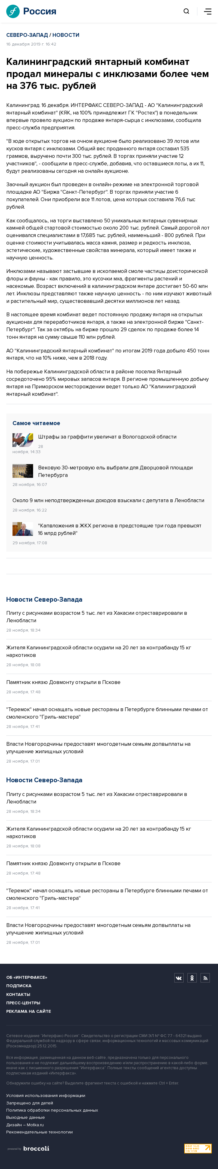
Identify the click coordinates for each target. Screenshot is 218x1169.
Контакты (18, 994)
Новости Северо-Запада (44, 600)
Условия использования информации (45, 1095)
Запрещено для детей (29, 1103)
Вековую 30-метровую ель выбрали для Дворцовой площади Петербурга (102, 471)
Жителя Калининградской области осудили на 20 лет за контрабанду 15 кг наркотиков (98, 651)
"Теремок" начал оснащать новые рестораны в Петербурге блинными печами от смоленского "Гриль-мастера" (107, 713)
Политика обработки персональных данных (52, 1110)
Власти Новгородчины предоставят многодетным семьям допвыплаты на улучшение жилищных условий (98, 748)
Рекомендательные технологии (39, 1132)
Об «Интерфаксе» (26, 977)
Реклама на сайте (28, 1011)
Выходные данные (25, 1117)
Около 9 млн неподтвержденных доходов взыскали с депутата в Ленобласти (108, 500)
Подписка (19, 985)
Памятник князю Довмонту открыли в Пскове (63, 682)
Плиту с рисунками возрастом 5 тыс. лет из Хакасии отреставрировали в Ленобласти (96, 617)
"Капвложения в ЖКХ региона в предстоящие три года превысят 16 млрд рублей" (106, 529)
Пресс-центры (23, 1003)
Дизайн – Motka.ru (25, 1125)
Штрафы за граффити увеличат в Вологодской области (94, 437)
